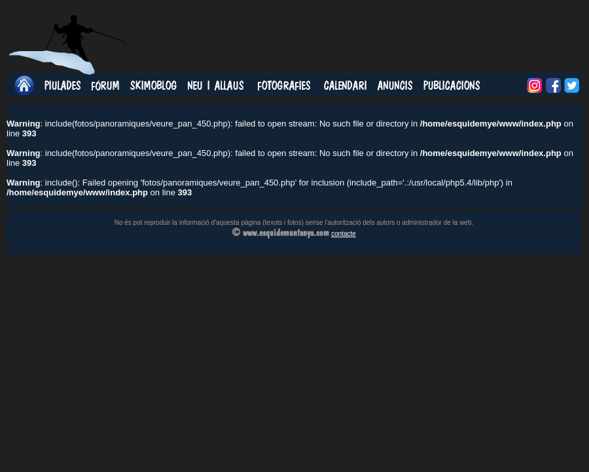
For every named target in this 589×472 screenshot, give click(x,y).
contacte (343, 233)
